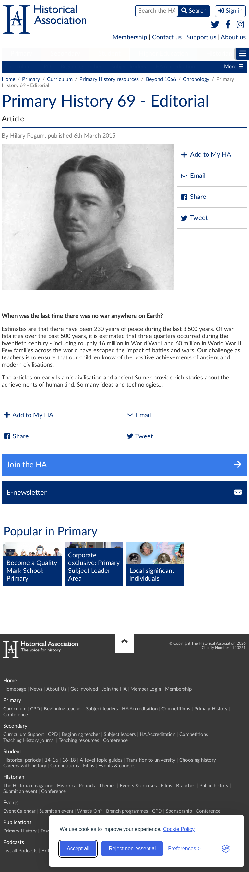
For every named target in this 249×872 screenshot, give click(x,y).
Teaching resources (79, 740)
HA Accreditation (175, 66)
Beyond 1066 (161, 79)
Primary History (211, 709)
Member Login (145, 689)
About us (233, 37)
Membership (130, 37)
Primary (21, 54)
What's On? (89, 811)
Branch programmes (127, 811)
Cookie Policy (179, 829)
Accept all (78, 848)
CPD (45, 66)
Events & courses (117, 766)
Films (88, 766)
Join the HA (114, 689)
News (36, 689)
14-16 (51, 760)
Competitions (175, 709)
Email (193, 176)
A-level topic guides (101, 760)
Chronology (196, 79)
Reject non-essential (132, 848)
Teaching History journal (29, 740)
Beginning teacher (81, 66)
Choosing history (197, 760)
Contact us (167, 37)
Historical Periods (76, 785)
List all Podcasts (20, 850)
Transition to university (150, 760)
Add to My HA (205, 155)
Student (109, 54)
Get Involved (84, 689)
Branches (186, 785)
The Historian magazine (28, 785)
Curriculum (17, 66)
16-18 (69, 760)
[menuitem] (21, 54)
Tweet (194, 218)
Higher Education (163, 54)
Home (8, 79)
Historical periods (22, 760)
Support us (201, 37)
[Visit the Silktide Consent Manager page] (225, 848)
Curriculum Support (23, 734)
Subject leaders (128, 66)
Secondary (65, 54)
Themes (107, 785)
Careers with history (24, 766)
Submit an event (20, 791)
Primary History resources (109, 79)
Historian (219, 54)
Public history (214, 785)
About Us (56, 689)
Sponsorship (179, 811)
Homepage (14, 689)
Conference (15, 714)
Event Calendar (19, 811)
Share (193, 197)
